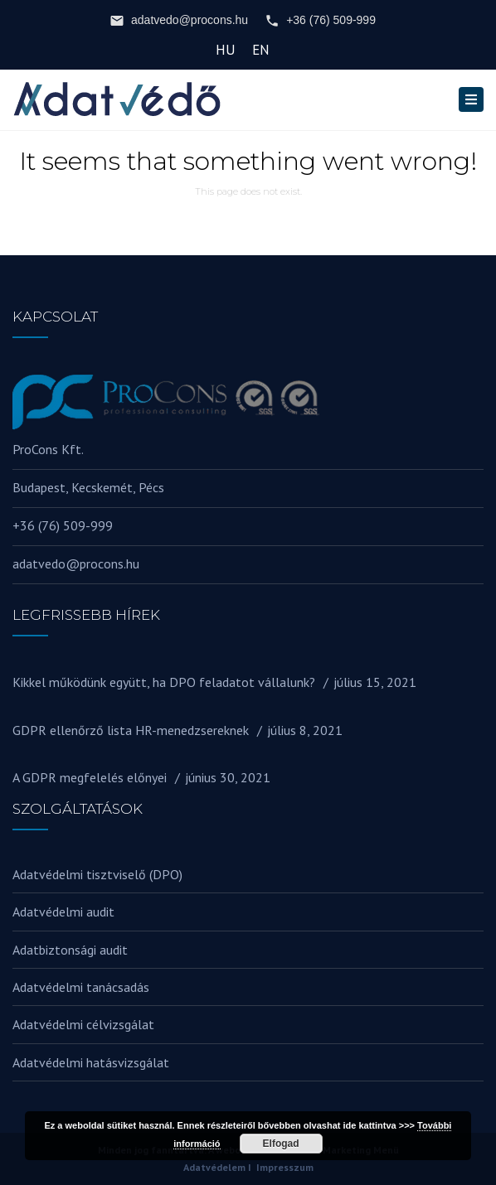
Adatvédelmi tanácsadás (80, 987)
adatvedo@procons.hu (178, 20)
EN (261, 50)
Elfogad (281, 1143)
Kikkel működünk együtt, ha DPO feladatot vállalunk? (163, 682)
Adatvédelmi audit (63, 911)
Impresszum (285, 1167)
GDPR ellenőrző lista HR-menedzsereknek (130, 730)
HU (226, 50)
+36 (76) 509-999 (320, 20)
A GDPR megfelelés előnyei (89, 777)
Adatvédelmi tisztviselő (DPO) (97, 874)
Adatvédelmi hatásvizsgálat (90, 1062)
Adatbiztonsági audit (70, 949)
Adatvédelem (214, 1167)
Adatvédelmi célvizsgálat (83, 1024)
